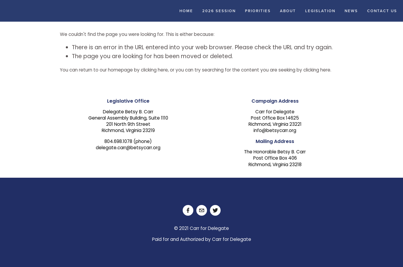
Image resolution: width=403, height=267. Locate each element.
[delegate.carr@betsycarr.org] (201, 210)
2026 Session (219, 11)
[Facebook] (188, 210)
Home (186, 11)
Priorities (258, 11)
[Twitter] (215, 210)
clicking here (154, 70)
